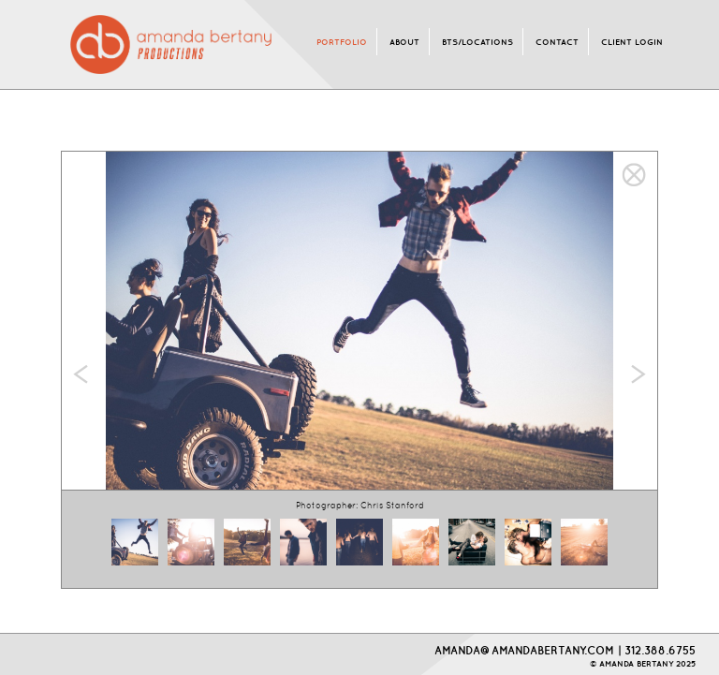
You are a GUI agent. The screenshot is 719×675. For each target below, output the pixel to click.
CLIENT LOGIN (632, 42)
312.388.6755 (660, 650)
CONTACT (557, 42)
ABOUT (404, 42)
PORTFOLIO (341, 42)
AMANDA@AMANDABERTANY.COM (524, 650)
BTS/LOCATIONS (477, 42)
